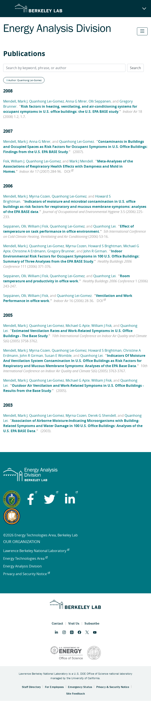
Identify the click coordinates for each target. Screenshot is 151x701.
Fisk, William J (13, 161)
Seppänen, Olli (14, 226)
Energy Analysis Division (22, 566)
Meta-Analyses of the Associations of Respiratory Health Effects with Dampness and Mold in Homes (68, 166)
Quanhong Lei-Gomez (46, 101)
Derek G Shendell (102, 415)
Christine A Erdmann (29, 251)
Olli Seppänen (100, 101)
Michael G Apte (78, 325)
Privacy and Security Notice (26, 574)
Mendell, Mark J (15, 101)
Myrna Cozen (39, 196)
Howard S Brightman (105, 246)
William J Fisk (38, 226)
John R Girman (95, 251)
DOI (68, 171)
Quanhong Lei (104, 226)
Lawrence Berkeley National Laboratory (36, 550)
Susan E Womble (58, 355)
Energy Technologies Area (25, 558)
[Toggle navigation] (142, 31)
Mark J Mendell (81, 161)
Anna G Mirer (76, 101)
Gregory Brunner (61, 251)
